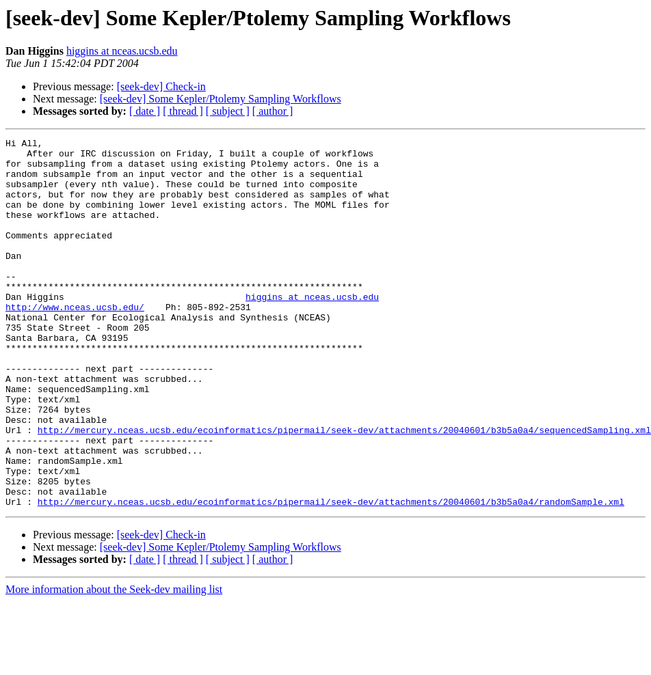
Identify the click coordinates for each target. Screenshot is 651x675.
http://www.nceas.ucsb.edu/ (74, 341)
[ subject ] (228, 111)
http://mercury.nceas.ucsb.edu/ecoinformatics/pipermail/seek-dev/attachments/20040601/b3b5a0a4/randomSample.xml (331, 575)
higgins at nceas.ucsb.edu (122, 51)
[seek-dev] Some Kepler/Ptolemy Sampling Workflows (220, 99)
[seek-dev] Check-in (161, 86)
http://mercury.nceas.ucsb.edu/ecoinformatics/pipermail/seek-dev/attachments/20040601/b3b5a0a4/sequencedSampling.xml (344, 489)
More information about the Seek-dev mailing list (113, 663)
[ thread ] (183, 111)
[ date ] (144, 111)
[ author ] (272, 111)
